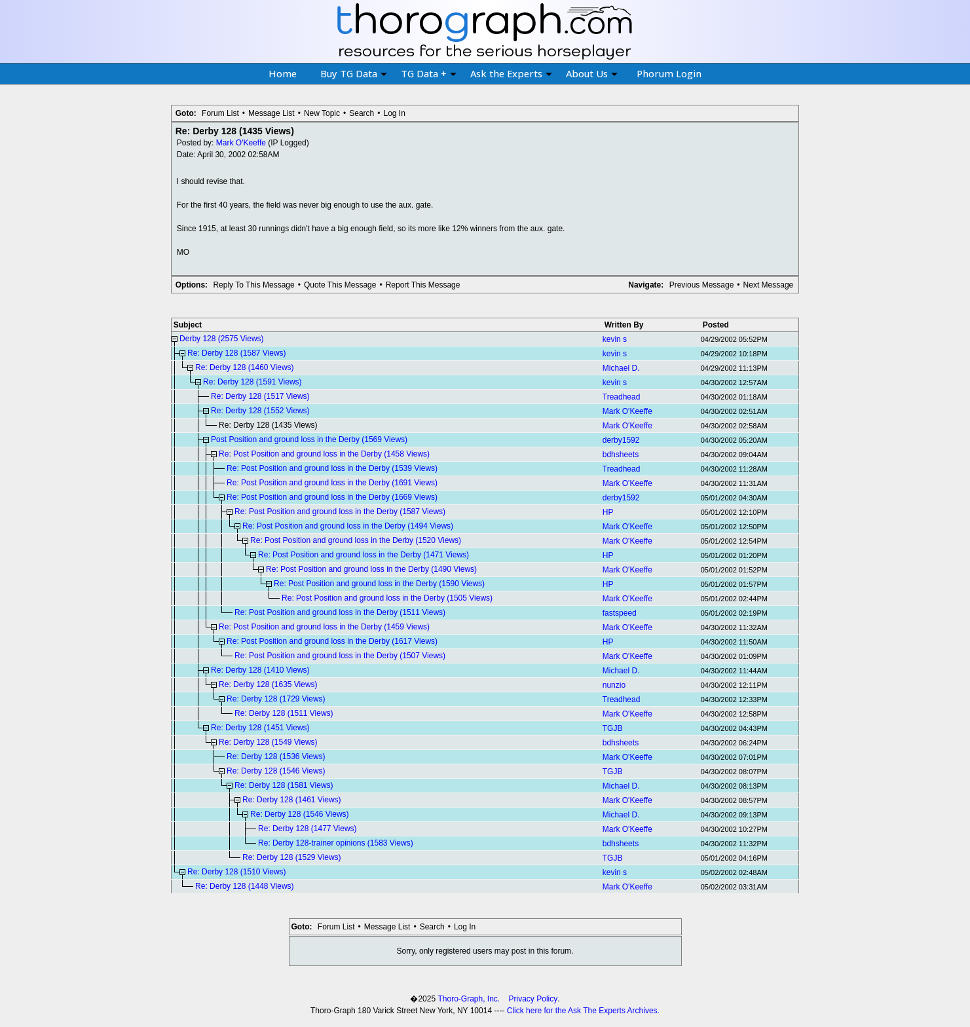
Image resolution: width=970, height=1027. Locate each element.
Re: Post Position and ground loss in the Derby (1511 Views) (339, 612)
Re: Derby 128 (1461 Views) (291, 799)
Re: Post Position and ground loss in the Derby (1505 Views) (387, 598)
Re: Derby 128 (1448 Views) (244, 886)
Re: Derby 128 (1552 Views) (260, 410)
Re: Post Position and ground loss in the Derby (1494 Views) (347, 526)
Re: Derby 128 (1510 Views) (236, 871)
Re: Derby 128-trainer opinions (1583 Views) (335, 843)
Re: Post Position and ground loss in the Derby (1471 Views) (363, 554)
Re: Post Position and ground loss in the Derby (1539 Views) (332, 468)
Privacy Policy (533, 998)
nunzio (614, 685)
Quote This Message (340, 284)
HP (608, 512)
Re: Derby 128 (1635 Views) (268, 684)
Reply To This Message (253, 284)
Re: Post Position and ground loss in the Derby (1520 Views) (355, 540)
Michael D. (621, 368)
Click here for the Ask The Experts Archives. (583, 1010)
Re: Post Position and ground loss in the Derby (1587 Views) (339, 511)
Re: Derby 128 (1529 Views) (291, 857)
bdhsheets (621, 454)
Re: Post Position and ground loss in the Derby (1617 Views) (332, 641)
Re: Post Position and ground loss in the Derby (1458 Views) (324, 453)
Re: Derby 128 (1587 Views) (236, 353)
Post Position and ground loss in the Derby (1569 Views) (309, 439)
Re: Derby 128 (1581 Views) (283, 785)
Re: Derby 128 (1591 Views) (252, 381)
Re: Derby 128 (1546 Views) (276, 770)
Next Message (768, 284)
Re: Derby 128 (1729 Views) (276, 698)
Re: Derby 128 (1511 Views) (283, 713)
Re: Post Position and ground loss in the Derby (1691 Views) (332, 482)
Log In (394, 113)
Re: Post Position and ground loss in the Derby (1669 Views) (332, 497)
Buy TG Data (353, 73)
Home (283, 73)
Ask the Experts (511, 73)
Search (361, 113)
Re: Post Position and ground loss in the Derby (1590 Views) (379, 583)
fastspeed (620, 613)
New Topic (322, 113)
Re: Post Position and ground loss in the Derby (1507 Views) (339, 655)
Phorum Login (669, 73)
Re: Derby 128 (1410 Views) (260, 670)
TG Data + (429, 73)
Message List (271, 113)
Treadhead (622, 396)
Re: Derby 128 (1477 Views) (307, 828)
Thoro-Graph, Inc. (469, 998)
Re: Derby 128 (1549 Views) (268, 742)
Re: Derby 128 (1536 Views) (276, 756)
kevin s (615, 339)
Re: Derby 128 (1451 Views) (260, 727)
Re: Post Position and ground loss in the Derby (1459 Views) (324, 626)
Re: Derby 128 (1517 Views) (260, 396)
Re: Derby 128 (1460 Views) (244, 367)
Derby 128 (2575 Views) (221, 338)
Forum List (220, 113)
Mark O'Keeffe (241, 142)
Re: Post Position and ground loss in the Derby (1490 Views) (371, 569)
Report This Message (423, 284)
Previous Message (701, 284)
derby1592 (621, 440)
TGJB (613, 728)
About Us (592, 73)
